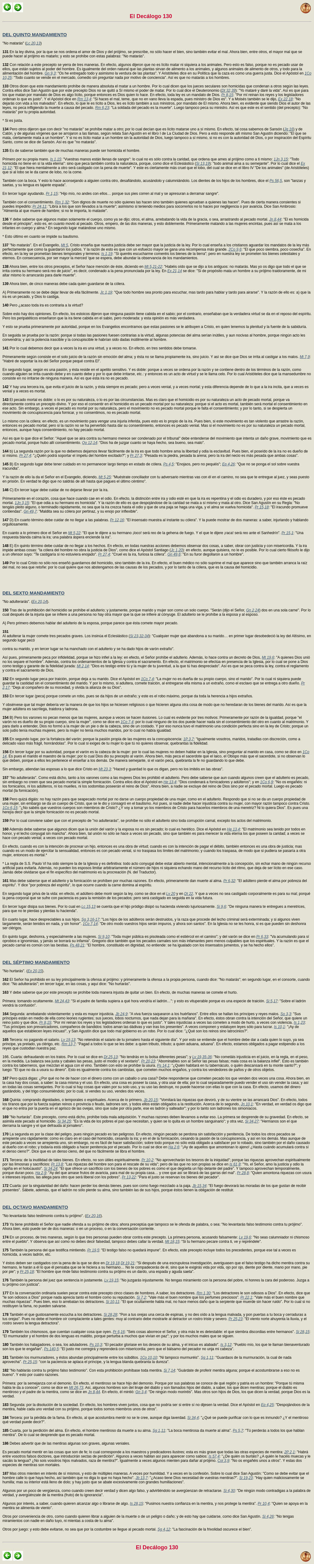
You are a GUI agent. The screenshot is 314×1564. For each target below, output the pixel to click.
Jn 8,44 (275, 219)
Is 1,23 (299, 1022)
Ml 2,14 (83, 666)
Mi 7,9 (305, 357)
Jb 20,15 (151, 1100)
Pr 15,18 (262, 507)
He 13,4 (169, 782)
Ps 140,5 (51, 1349)
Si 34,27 (251, 1121)
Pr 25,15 (30, 1362)
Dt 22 (188, 894)
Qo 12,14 (89, 443)
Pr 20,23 (148, 1061)
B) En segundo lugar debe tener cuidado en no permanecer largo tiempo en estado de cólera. (82, 464)
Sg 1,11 (207, 1357)
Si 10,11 (112, 1302)
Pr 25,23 (235, 1319)
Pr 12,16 (117, 520)
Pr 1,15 (52, 193)
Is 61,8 (234, 1164)
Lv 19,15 (111, 1280)
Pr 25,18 (27, 1271)
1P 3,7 (188, 739)
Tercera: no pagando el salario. (31, 1040)
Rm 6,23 (102, 108)
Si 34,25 (64, 1121)
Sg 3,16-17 (90, 919)
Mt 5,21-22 (153, 266)
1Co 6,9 (266, 782)
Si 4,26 (268, 1516)
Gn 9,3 (50, 73)
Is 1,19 (106, 254)
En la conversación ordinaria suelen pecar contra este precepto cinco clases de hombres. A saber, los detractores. (99, 1293)
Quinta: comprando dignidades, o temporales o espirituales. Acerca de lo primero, (73, 1100)
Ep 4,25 (267, 1405)
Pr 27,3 (136, 455)
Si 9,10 (103, 936)
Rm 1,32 (62, 202)
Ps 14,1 (163, 1065)
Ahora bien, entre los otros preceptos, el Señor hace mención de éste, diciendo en (73, 266)
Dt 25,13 (110, 1057)
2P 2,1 (289, 1452)
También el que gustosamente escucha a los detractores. (53, 1314)
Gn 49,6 (174, 554)
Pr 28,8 (243, 1173)
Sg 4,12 (164, 1529)
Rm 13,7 (68, 1044)
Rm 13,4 (84, 99)
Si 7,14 (169, 1370)
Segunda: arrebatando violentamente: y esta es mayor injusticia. (58, 1014)
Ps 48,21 (77, 945)
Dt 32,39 (228, 90)
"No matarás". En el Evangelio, (31, 245)
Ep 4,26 (228, 464)
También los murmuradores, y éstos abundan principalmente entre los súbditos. (71, 1357)
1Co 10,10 (148, 1357)
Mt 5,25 (104, 477)
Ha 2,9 (40, 1173)
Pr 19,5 (93, 1250)
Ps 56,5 (276, 181)
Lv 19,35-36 (202, 1057)
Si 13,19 (202, 163)
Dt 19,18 (113, 1263)
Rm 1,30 (203, 1293)
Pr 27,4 (25, 455)
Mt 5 (64, 245)
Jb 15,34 (199, 1186)
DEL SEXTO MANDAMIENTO (33, 592)
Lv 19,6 (245, 1237)
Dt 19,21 (127, 1263)
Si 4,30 (229, 1491)
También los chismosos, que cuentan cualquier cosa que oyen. (57, 1332)
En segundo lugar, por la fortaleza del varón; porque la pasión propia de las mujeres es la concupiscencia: (92, 739)
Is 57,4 (214, 1456)
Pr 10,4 (264, 1503)
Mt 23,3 (105, 769)
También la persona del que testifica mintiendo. (44, 1250)
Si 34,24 (50, 1168)
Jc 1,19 (106, 292)
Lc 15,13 (88, 906)
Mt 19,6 (268, 657)
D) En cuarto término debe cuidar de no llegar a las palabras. (56, 520)
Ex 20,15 (35, 971)
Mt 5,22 (74, 533)
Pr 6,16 (119, 1332)
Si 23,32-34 (139, 636)
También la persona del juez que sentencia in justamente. (53, 1280)
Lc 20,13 (33, 43)
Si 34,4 (193, 1418)
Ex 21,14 (174, 271)
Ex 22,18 (285, 99)
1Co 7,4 (147, 679)
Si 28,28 (110, 1314)
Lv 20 (170, 894)
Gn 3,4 (141, 1392)
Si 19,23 (246, 1478)
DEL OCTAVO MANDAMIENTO (35, 1207)
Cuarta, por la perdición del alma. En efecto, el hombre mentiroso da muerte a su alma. (77, 1430)
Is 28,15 (136, 1503)
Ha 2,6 (173, 1147)
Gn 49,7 (30, 511)
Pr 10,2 (147, 1160)
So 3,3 (285, 1014)
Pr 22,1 (246, 1297)
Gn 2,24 (252, 610)
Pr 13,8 (57, 1164)
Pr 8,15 (227, 95)
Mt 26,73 (76, 1387)
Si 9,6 (221, 906)
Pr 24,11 (39, 206)
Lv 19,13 (68, 1040)
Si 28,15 (302, 1332)
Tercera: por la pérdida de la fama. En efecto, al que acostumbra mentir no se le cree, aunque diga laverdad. (94, 1418)
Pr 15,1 (287, 533)
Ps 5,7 (238, 1430)
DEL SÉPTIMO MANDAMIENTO (36, 962)
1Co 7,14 (90, 924)
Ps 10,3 (96, 1344)
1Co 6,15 (9, 808)
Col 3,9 (223, 1460)
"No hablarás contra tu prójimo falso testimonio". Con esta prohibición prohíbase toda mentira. (82, 1370)
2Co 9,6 (234, 249)
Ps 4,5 (168, 464)
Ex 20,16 (93, 1216)
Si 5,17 (272, 1001)
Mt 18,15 (172, 1241)
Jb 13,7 (141, 1478)
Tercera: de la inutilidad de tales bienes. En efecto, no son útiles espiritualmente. (71, 1160)
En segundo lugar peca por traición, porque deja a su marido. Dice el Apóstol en (71, 679)
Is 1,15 (55, 159)
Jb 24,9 (121, 1014)
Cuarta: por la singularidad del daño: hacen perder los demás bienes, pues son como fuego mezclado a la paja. (97, 1186)
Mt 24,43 (62, 1001)
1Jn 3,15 (281, 159)
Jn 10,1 (247, 1104)
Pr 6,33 (262, 936)
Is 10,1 (279, 1027)
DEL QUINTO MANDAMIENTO (34, 34)
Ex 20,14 (40, 601)
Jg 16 (288, 129)
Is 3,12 (226, 1344)
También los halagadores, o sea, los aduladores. (46, 1344)
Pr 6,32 (229, 881)
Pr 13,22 (129, 1177)
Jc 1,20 (177, 550)
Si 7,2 (141, 1297)
